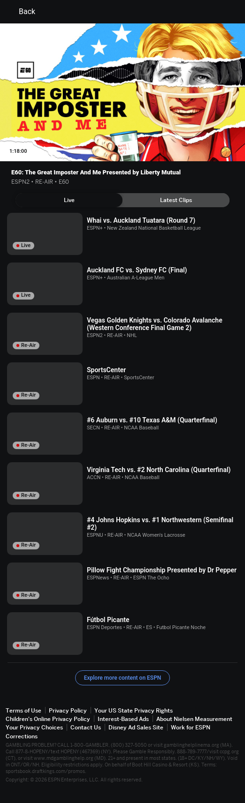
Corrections (22, 736)
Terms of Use (23, 710)
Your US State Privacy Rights (133, 710)
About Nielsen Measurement (194, 718)
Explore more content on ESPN (122, 678)
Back (21, 11)
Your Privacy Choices (34, 727)
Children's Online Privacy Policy (48, 718)
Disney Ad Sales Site (135, 727)
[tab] (68, 200)
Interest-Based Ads (123, 718)
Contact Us (85, 727)
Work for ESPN (190, 727)
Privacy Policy (68, 710)
